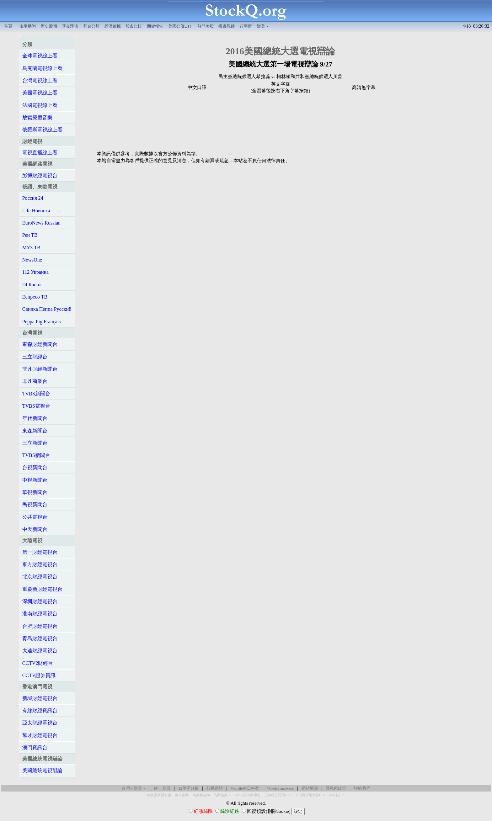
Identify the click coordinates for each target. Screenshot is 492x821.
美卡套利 (182, 795)
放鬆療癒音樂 (37, 117)
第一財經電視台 (39, 552)
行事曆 (246, 26)
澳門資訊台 (34, 747)
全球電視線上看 (39, 55)
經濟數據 (112, 26)
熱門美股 (205, 26)
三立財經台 (34, 356)
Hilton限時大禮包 (247, 795)
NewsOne (32, 259)
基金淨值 (70, 26)
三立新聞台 (34, 443)
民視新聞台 (34, 504)
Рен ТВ (30, 235)
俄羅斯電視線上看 (42, 129)
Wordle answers (280, 788)
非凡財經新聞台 (39, 369)
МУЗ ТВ (31, 247)
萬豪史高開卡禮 (159, 795)
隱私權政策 (336, 788)
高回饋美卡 (222, 795)
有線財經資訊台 (39, 710)
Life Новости (36, 210)
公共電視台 (34, 517)
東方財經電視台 (39, 564)
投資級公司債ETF (277, 795)
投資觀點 (226, 26)
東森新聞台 (34, 430)
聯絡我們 (362, 788)
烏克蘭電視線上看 (42, 68)
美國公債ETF (180, 26)
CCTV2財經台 (37, 663)
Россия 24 (32, 198)
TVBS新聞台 (36, 393)
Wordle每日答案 (245, 788)
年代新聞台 (34, 418)
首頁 (8, 26)
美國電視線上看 (39, 92)
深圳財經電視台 (39, 601)
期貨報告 (155, 26)
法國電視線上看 (39, 105)
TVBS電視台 (36, 406)
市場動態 (27, 26)
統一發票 (162, 788)
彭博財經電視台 (39, 175)
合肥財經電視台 (39, 626)
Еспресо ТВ (34, 296)
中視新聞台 (34, 480)
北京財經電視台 (39, 576)
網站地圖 (310, 788)
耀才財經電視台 (39, 735)
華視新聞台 (34, 492)
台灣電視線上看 (39, 80)
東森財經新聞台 (39, 344)
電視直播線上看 (39, 152)
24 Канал (31, 284)
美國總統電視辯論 (42, 770)
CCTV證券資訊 (39, 675)
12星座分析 (188, 788)
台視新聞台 (34, 467)
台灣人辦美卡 (134, 788)
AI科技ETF (337, 795)
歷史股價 (49, 26)
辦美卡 (263, 26)
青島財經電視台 (39, 638)
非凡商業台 (34, 381)
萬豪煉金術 (201, 795)
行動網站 (214, 788)
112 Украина (35, 272)
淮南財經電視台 (39, 613)
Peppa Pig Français (41, 321)
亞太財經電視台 (39, 722)
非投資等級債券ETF (310, 795)
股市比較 (134, 26)
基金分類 (91, 26)
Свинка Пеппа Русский (47, 309)
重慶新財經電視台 (42, 589)
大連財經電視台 (39, 650)
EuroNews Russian (41, 222)
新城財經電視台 (39, 698)
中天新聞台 (34, 529)
